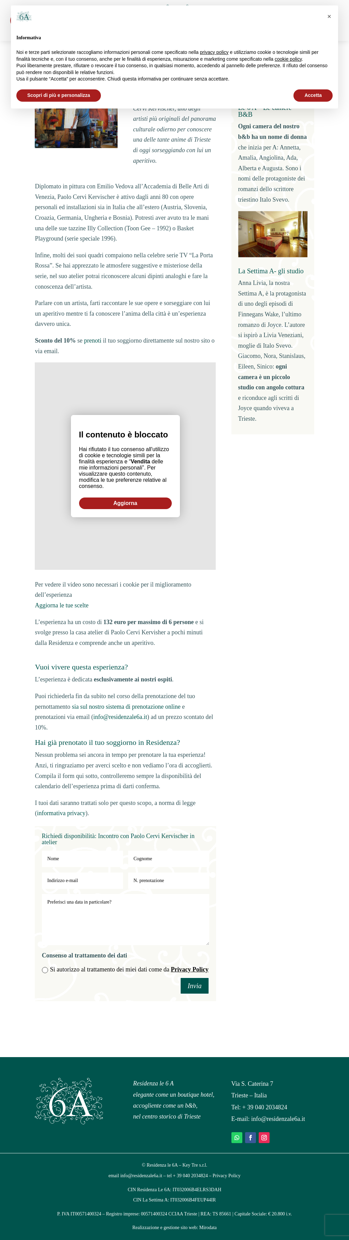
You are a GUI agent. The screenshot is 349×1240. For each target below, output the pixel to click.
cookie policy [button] (288, 59)
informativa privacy (61, 813)
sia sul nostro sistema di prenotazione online (126, 706)
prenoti (92, 340)
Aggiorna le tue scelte (61, 605)
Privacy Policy (189, 969)
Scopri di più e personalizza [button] (58, 95)
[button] (329, 16)
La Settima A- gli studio (271, 271)
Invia (194, 986)
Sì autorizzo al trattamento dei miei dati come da (125, 969)
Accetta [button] (313, 95)
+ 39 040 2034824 (264, 1107)
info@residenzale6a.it (120, 716)
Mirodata (208, 1227)
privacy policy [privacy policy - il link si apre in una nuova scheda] (214, 52)
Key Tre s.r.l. (194, 1165)
